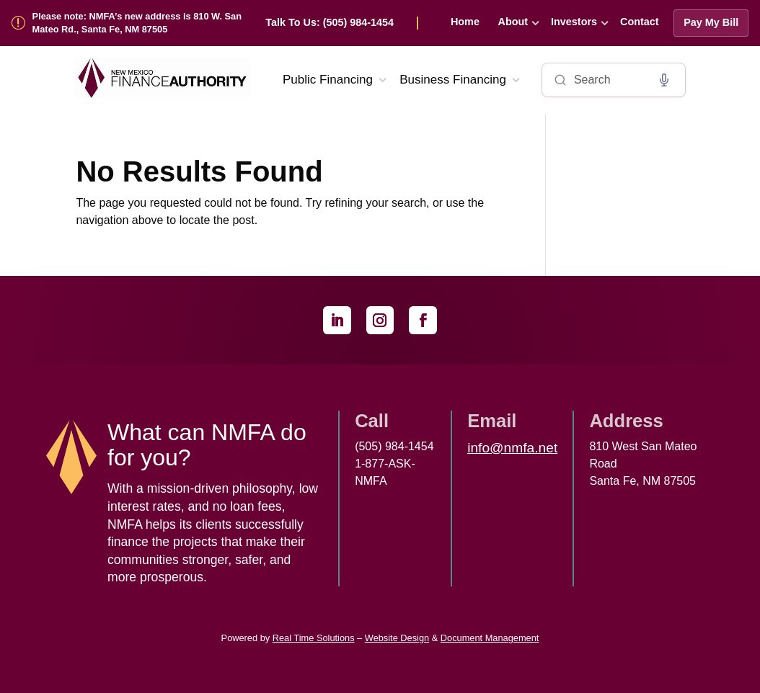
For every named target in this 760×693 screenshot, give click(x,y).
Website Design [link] (397, 637)
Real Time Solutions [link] (314, 637)
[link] (341, 23)
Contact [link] (639, 21)
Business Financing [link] (452, 79)
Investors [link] (574, 21)
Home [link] (465, 21)
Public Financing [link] (328, 79)
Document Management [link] (490, 637)
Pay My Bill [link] (711, 22)
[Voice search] (664, 80)
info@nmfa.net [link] (512, 447)
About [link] (513, 21)
